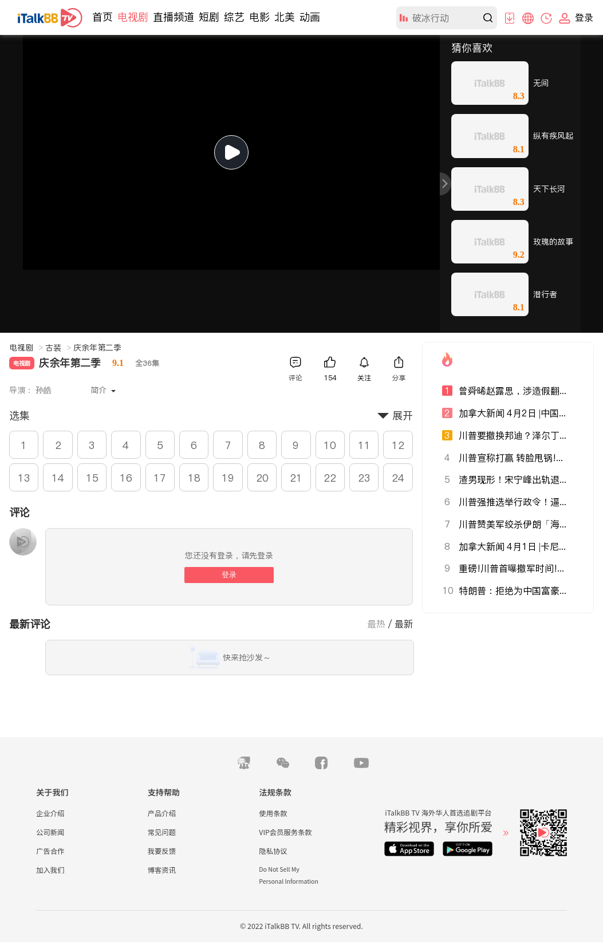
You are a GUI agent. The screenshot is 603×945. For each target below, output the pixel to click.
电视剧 (132, 17)
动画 (309, 17)
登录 (229, 574)
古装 (58, 347)
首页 (102, 17)
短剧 (209, 17)
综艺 (234, 17)
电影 (259, 17)
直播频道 (173, 17)
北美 (284, 17)
